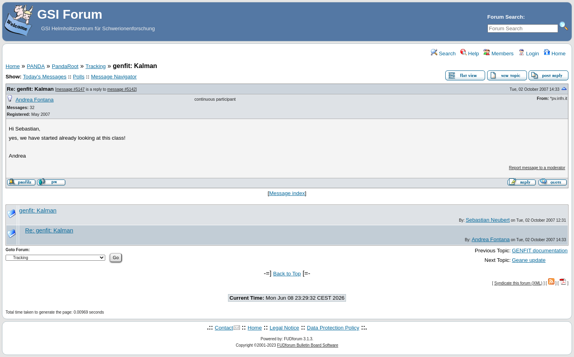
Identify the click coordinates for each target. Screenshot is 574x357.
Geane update (529, 260)
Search (443, 54)
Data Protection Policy (333, 328)
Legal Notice (284, 328)
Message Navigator (114, 77)
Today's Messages (44, 77)
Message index (287, 193)
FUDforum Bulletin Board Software (307, 345)
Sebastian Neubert (487, 220)
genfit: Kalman (38, 210)
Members (498, 54)
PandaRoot (65, 66)
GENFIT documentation (540, 251)
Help (469, 54)
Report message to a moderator (537, 168)
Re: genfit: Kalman (30, 89)
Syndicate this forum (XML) (518, 283)
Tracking (96, 66)
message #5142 (121, 89)
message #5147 (70, 89)
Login (528, 54)
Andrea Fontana (35, 100)
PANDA (36, 66)
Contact (224, 328)
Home (555, 54)
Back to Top (287, 274)
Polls (79, 77)
